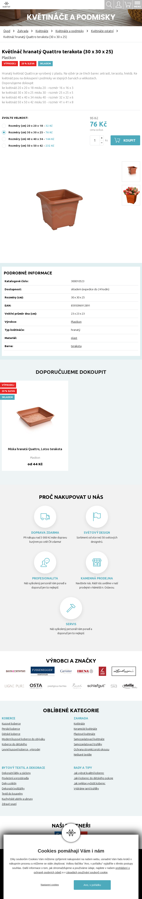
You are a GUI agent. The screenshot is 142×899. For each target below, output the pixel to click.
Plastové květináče (84, 733)
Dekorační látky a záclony (16, 773)
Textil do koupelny (12, 793)
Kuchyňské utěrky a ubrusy (17, 798)
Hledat (109, 4)
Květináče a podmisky (69, 31)
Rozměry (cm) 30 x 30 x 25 (26, 132)
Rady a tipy (83, 767)
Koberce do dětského (14, 744)
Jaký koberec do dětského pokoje (93, 778)
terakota (76, 346)
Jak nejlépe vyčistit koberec (89, 783)
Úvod (6, 31)
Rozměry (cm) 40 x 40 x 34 (26, 139)
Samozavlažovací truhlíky (88, 744)
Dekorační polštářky (13, 788)
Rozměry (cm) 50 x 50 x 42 (26, 145)
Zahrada (22, 31)
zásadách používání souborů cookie (86, 872)
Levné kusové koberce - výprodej (21, 749)
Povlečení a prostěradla (15, 778)
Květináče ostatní (102, 31)
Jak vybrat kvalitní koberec (89, 773)
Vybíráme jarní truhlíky (86, 788)
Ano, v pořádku (92, 885)
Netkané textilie (83, 754)
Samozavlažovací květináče (89, 739)
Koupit (130, 140)
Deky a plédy (9, 783)
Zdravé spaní (9, 804)
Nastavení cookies (50, 885)
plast (74, 337)
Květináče (42, 31)
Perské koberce (11, 728)
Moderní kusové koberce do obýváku (23, 739)
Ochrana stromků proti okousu (91, 749)
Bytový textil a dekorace (23, 767)
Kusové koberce (11, 723)
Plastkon (76, 321)
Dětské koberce (11, 733)
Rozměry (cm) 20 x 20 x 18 (26, 125)
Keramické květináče (85, 728)
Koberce (8, 718)
